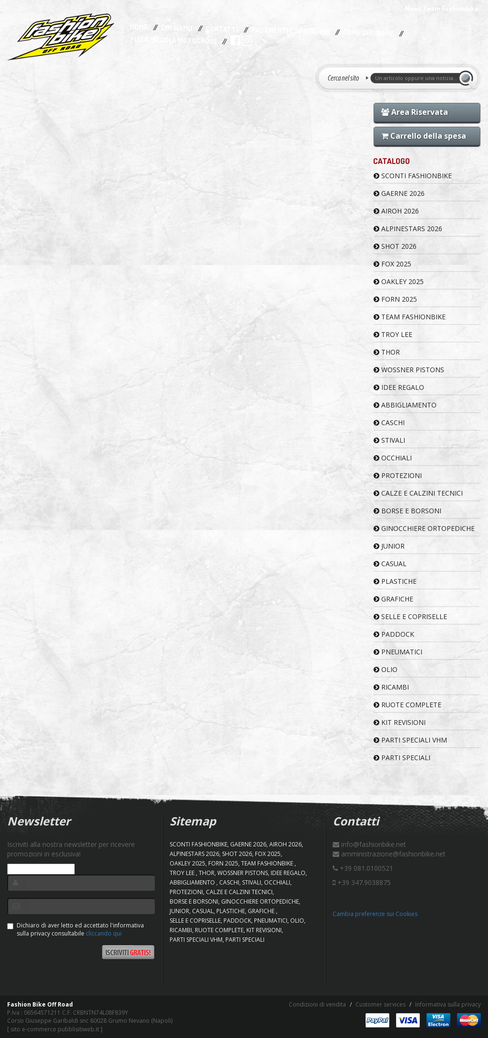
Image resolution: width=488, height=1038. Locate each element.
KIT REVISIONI (400, 722)
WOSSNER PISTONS (409, 369)
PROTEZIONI (398, 475)
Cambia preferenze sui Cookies (375, 914)
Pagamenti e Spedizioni (291, 30)
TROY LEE (393, 334)
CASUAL (390, 563)
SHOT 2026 (395, 246)
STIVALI (389, 440)
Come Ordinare (368, 33)
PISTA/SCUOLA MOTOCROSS (173, 40)
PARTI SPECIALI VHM (410, 739)
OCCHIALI (393, 457)
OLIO (385, 669)
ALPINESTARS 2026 (408, 228)
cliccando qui (104, 933)
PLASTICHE (395, 581)
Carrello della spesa (423, 136)
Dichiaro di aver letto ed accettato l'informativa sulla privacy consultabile (75, 929)
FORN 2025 (395, 299)
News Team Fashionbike (441, 8)
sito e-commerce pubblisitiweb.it (54, 1029)
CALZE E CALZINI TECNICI (418, 493)
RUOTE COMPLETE (407, 704)
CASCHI (389, 422)
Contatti (222, 29)
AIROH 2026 (396, 210)
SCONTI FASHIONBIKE (413, 175)
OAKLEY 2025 (399, 281)
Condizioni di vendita (317, 1004)
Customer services (381, 1004)
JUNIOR (389, 545)
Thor (387, 351)
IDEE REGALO (399, 387)
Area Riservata (414, 112)
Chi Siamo (177, 28)
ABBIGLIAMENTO (405, 404)
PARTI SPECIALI (402, 757)
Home (139, 27)
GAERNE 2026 (399, 193)
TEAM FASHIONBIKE (410, 316)
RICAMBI (391, 687)
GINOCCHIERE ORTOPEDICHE (424, 528)
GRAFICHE (393, 598)
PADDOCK (394, 634)
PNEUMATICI (398, 651)
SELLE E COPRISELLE (410, 616)
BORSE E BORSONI (407, 510)
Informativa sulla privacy (448, 1004)
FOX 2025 (392, 263)
